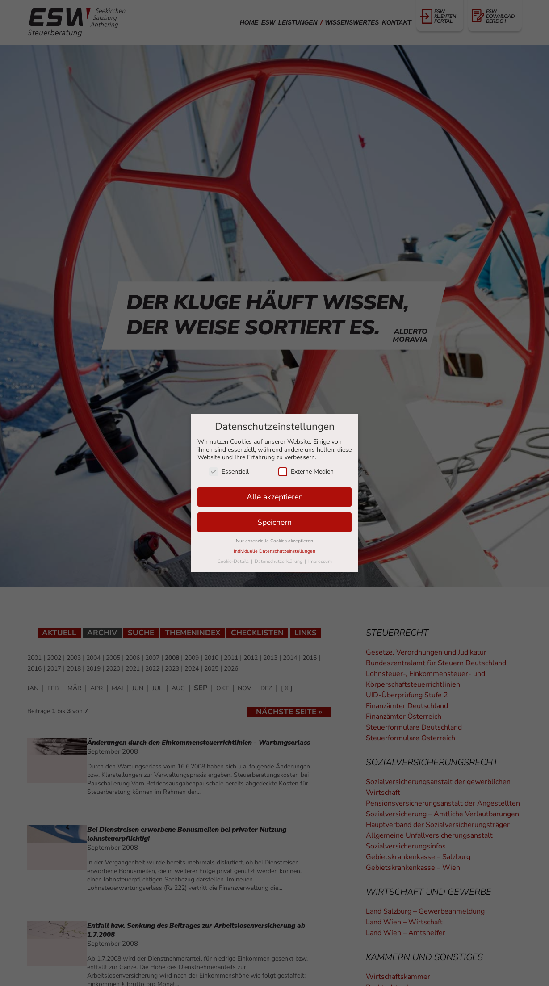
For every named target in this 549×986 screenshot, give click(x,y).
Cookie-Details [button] (234, 561)
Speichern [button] (274, 522)
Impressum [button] (320, 561)
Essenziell (229, 471)
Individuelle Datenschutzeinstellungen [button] (274, 551)
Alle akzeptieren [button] (275, 496)
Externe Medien (306, 471)
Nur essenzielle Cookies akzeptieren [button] (274, 540)
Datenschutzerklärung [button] (279, 561)
